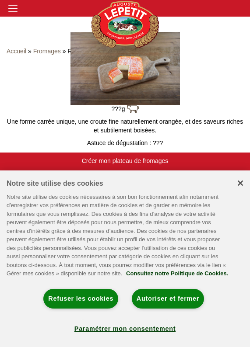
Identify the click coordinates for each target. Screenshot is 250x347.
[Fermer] (240, 183)
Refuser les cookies (80, 298)
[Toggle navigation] (12, 8)
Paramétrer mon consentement (125, 328)
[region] (125, 258)
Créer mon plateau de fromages (125, 160)
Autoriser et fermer (168, 298)
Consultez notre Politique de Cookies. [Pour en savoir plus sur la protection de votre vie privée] (177, 273)
